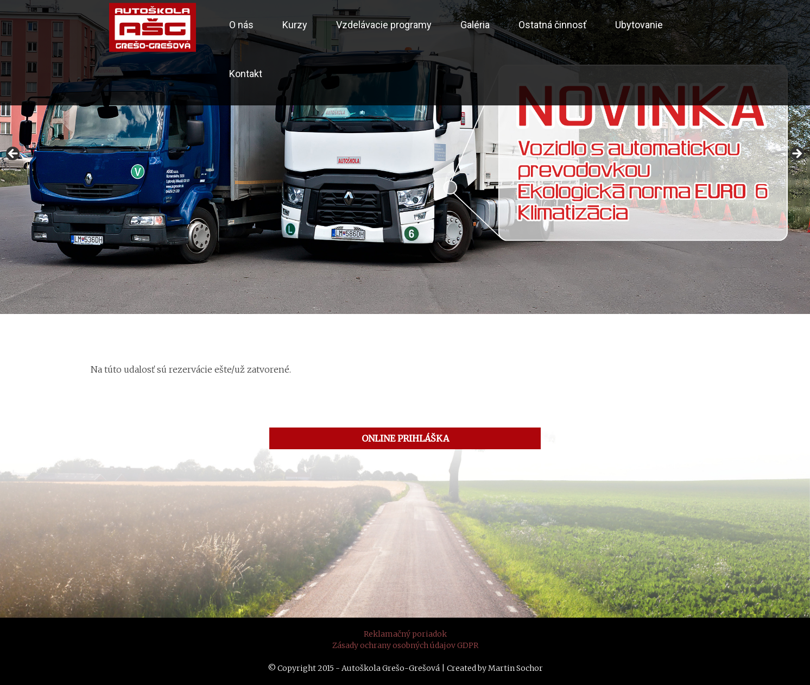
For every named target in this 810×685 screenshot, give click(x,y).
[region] (405, 157)
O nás (241, 24)
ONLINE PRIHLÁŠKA (405, 438)
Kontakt (245, 73)
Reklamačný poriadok (405, 634)
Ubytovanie (639, 24)
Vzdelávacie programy (384, 24)
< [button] (13, 154)
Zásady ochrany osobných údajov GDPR (405, 645)
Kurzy (294, 24)
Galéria (475, 24)
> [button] (796, 154)
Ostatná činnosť (552, 24)
